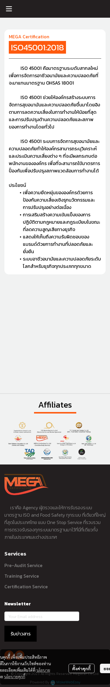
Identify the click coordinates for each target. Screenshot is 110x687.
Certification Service (26, 586)
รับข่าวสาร (21, 633)
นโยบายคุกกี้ (14, 676)
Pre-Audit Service (23, 565)
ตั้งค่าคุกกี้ (81, 668)
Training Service (21, 575)
